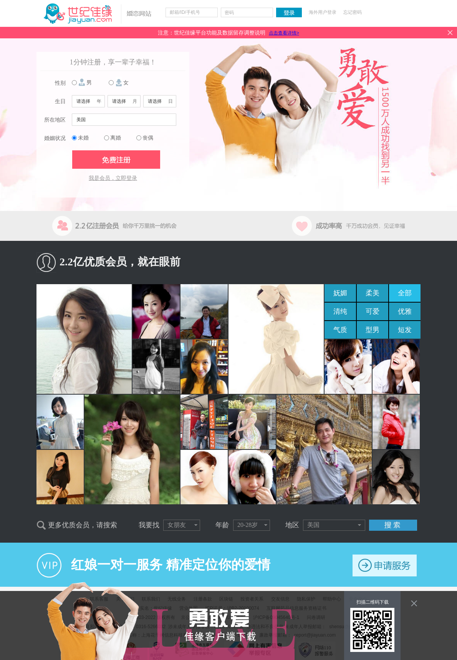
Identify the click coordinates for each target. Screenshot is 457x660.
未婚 (83, 138)
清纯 (340, 311)
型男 (372, 330)
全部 (405, 293)
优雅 (405, 311)
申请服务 (385, 565)
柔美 (372, 293)
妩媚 (340, 293)
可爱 (372, 311)
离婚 (115, 138)
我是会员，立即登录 (113, 178)
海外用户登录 (322, 12)
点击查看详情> (284, 33)
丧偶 (147, 138)
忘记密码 (352, 12)
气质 (340, 330)
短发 (405, 330)
